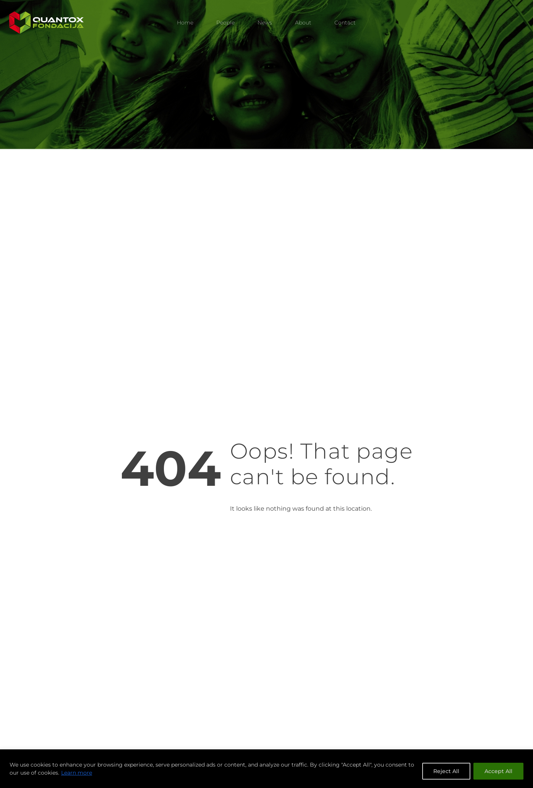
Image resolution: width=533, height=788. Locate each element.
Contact (345, 22)
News (265, 22)
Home (185, 22)
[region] (266, 768)
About (303, 22)
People (225, 22)
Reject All (446, 771)
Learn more (76, 772)
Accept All (498, 771)
